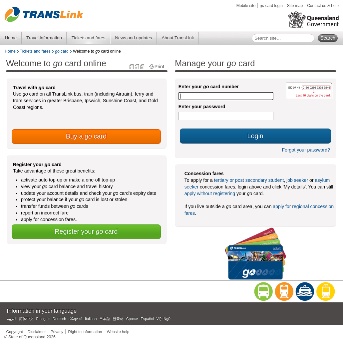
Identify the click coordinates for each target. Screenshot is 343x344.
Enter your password (201, 106)
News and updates (133, 37)
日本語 (104, 319)
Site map (295, 5)
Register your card (86, 231)
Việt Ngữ (164, 319)
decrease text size (132, 66)
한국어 (118, 319)
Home (11, 37)
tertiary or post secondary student (249, 180)
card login (271, 5)
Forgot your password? (306, 150)
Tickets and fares (89, 37)
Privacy (57, 331)
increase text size (142, 66)
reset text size (137, 66)
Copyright (14, 331)
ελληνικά (76, 319)
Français (43, 319)
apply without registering (209, 193)
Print (159, 66)
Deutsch (59, 319)
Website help (118, 331)
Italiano (91, 319)
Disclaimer (37, 331)
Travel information (44, 37)
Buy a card (86, 136)
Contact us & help (323, 5)
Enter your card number (208, 86)
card (62, 51)
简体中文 (26, 319)
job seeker (297, 180)
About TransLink (178, 37)
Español (147, 319)
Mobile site (245, 5)
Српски (132, 319)
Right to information (85, 331)
